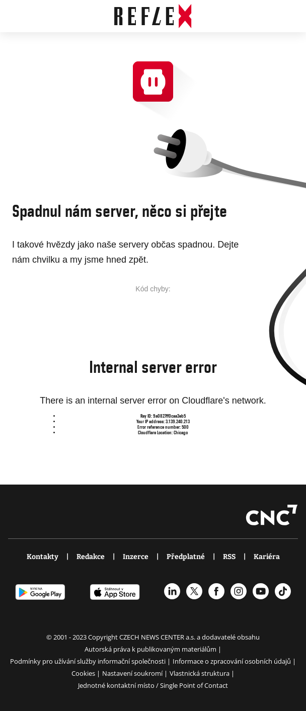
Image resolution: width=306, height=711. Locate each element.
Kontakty (42, 556)
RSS (229, 556)
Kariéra (267, 556)
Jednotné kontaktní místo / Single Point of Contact (153, 685)
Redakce (90, 556)
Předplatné (186, 556)
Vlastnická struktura (200, 673)
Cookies (84, 673)
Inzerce (135, 556)
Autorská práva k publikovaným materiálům (151, 649)
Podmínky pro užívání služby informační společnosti (88, 661)
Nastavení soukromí (133, 673)
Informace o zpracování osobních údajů (232, 661)
